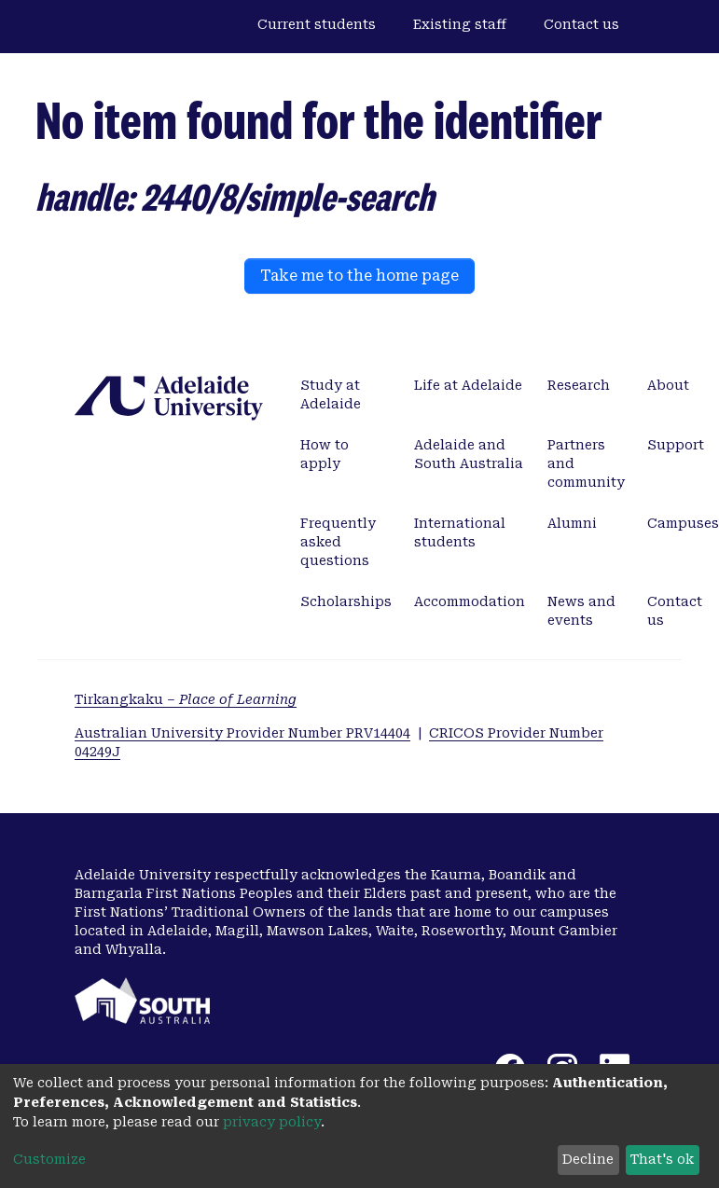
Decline (588, 1159)
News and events (581, 611)
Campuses (683, 523)
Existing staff (459, 24)
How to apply (324, 454)
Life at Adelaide (468, 385)
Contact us (581, 24)
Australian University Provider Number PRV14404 (242, 732)
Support (675, 444)
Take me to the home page (359, 275)
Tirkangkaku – (186, 699)
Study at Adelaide (330, 394)
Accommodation (469, 601)
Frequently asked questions (338, 542)
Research (578, 385)
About (668, 385)
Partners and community (586, 463)
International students (459, 532)
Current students (316, 24)
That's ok (662, 1159)
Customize (49, 1159)
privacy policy (272, 1121)
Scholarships (346, 601)
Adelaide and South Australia (468, 454)
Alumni (572, 523)
